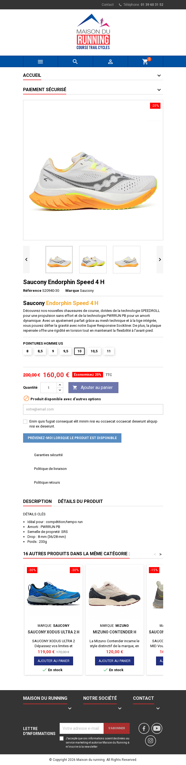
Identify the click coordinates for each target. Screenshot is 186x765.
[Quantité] (48, 387)
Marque (72, 290)
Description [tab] (37, 501)
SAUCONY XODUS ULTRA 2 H (53, 632)
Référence (32, 290)
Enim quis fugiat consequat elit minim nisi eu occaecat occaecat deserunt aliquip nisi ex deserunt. (93, 423)
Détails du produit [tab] (80, 501)
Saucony (87, 290)
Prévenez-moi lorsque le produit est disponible (72, 438)
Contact (108, 5)
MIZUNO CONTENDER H (114, 632)
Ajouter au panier (93, 388)
